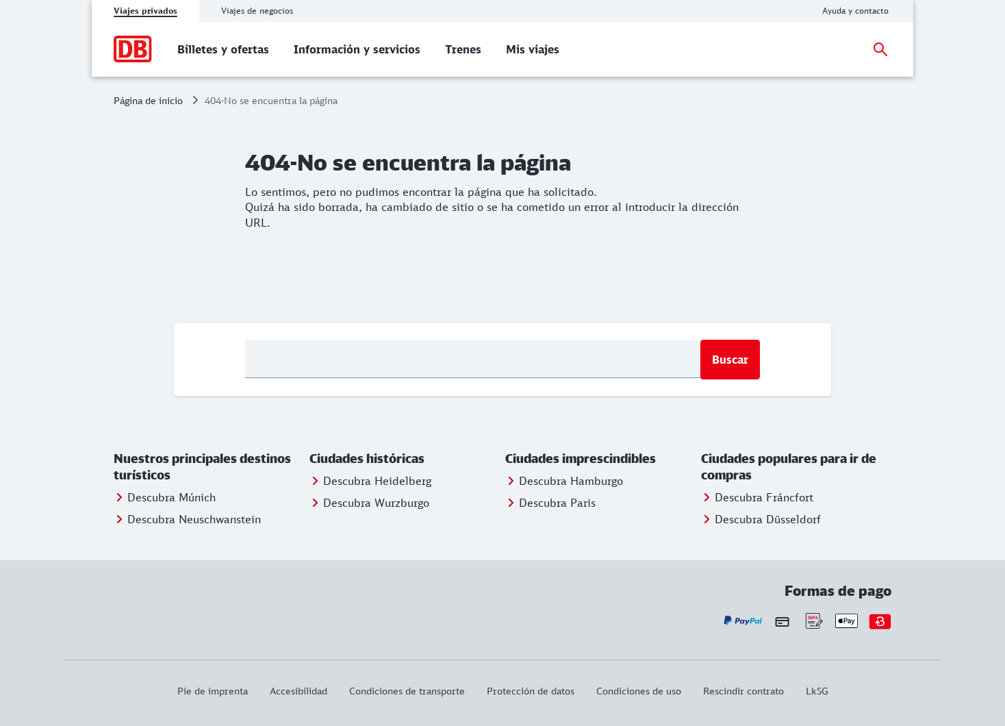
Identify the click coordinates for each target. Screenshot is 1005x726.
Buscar (730, 359)
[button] (209, 467)
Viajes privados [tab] (145, 10)
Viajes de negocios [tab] (257, 10)
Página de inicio (148, 100)
